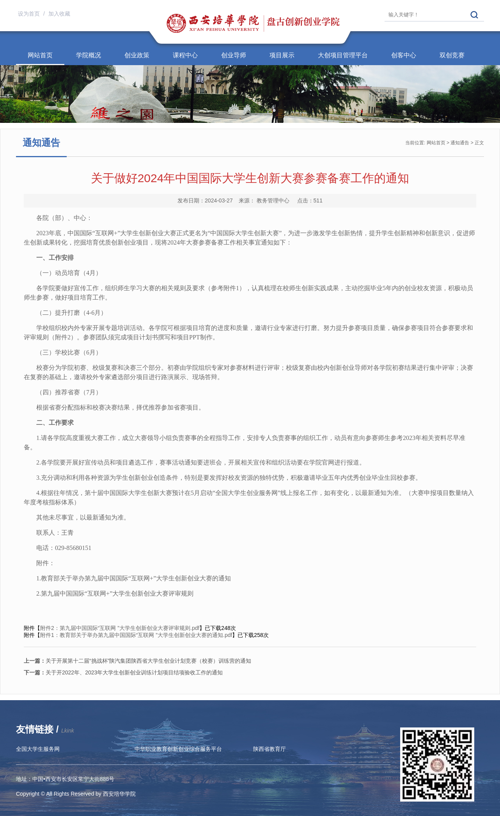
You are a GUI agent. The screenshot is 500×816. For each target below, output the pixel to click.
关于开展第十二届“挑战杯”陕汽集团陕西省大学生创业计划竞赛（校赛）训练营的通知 (137, 661)
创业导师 (233, 55)
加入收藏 (59, 14)
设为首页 (29, 14)
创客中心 (403, 55)
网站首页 (40, 55)
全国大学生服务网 (38, 749)
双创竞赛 (452, 55)
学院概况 (88, 55)
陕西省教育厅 (269, 749)
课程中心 (185, 55)
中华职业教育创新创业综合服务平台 (178, 749)
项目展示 (282, 55)
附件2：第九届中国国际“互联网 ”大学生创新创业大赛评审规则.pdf (119, 628)
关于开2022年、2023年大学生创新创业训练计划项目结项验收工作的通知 (123, 672)
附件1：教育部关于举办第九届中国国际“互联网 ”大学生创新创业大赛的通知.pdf (136, 635)
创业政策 (136, 55)
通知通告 (459, 142)
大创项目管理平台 (343, 55)
